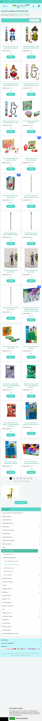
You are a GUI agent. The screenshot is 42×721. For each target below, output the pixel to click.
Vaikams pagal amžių (7, 537)
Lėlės (3, 609)
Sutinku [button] (12, 718)
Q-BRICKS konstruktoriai (8, 568)
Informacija (4, 640)
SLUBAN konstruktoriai (8, 571)
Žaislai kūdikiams (6, 533)
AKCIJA (3, 547)
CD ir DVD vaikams (6, 623)
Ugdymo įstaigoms (6, 516)
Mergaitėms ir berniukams (8, 540)
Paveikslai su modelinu (7, 581)
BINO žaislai (5, 592)
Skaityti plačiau (21, 502)
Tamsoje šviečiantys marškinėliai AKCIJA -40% (12, 513)
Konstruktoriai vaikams (8, 550)
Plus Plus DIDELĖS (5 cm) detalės (11, 561)
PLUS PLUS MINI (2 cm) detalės (11, 564)
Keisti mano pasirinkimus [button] (22, 718)
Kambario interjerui (6, 626)
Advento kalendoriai (7, 602)
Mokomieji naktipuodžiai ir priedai (10, 633)
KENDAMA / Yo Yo (6, 599)
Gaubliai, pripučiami (7, 588)
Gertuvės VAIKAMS (6, 595)
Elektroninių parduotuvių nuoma (17, 655)
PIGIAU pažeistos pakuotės (8, 530)
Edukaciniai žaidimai (7, 544)
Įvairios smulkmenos (7, 519)
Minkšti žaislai (5, 619)
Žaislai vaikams (5, 526)
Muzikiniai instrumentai (7, 606)
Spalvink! (4, 585)
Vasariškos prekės (6, 630)
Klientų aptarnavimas (7, 643)
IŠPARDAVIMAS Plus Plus (7, 523)
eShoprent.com (28, 655)
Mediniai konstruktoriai (8, 554)
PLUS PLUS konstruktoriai (9, 557)
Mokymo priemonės (6, 612)
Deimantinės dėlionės (7, 578)
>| (31, 478)
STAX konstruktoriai (7, 575)
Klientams (4, 646)
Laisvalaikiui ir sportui (7, 616)
